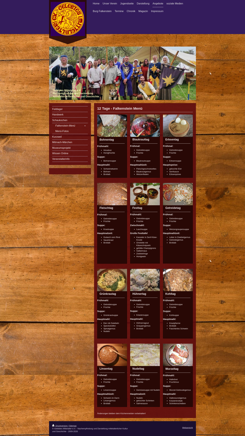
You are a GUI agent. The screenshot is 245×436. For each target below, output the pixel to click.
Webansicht (187, 427)
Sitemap (73, 426)
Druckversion (60, 426)
